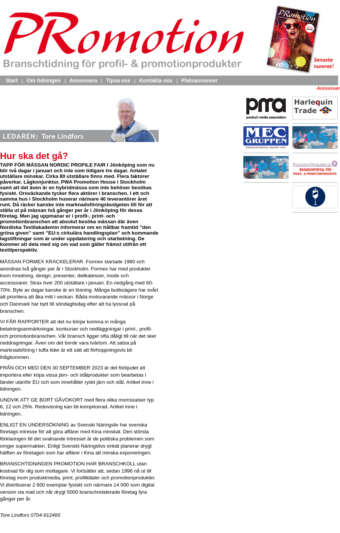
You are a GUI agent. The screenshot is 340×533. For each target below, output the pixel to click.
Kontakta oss (155, 80)
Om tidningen (43, 80)
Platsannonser (199, 80)
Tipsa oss (118, 80)
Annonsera (83, 80)
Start (12, 80)
